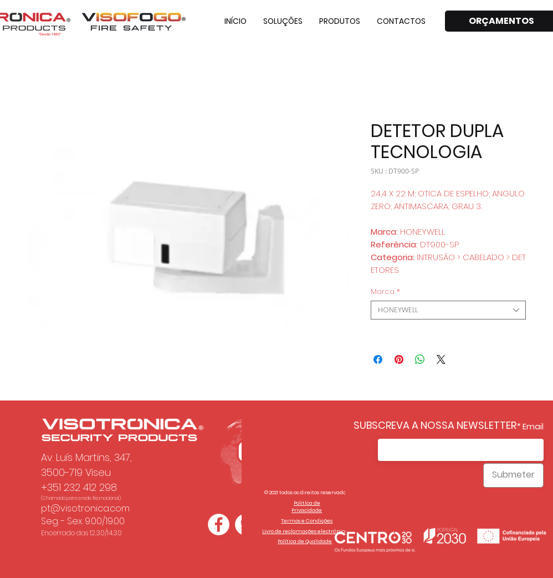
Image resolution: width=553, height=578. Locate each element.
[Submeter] (513, 475)
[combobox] (448, 310)
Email (533, 426)
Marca (385, 291)
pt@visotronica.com (85, 508)
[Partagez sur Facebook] (378, 359)
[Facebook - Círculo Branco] (218, 524)
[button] (283, 21)
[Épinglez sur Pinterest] (399, 359)
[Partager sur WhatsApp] (420, 359)
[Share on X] (441, 359)
